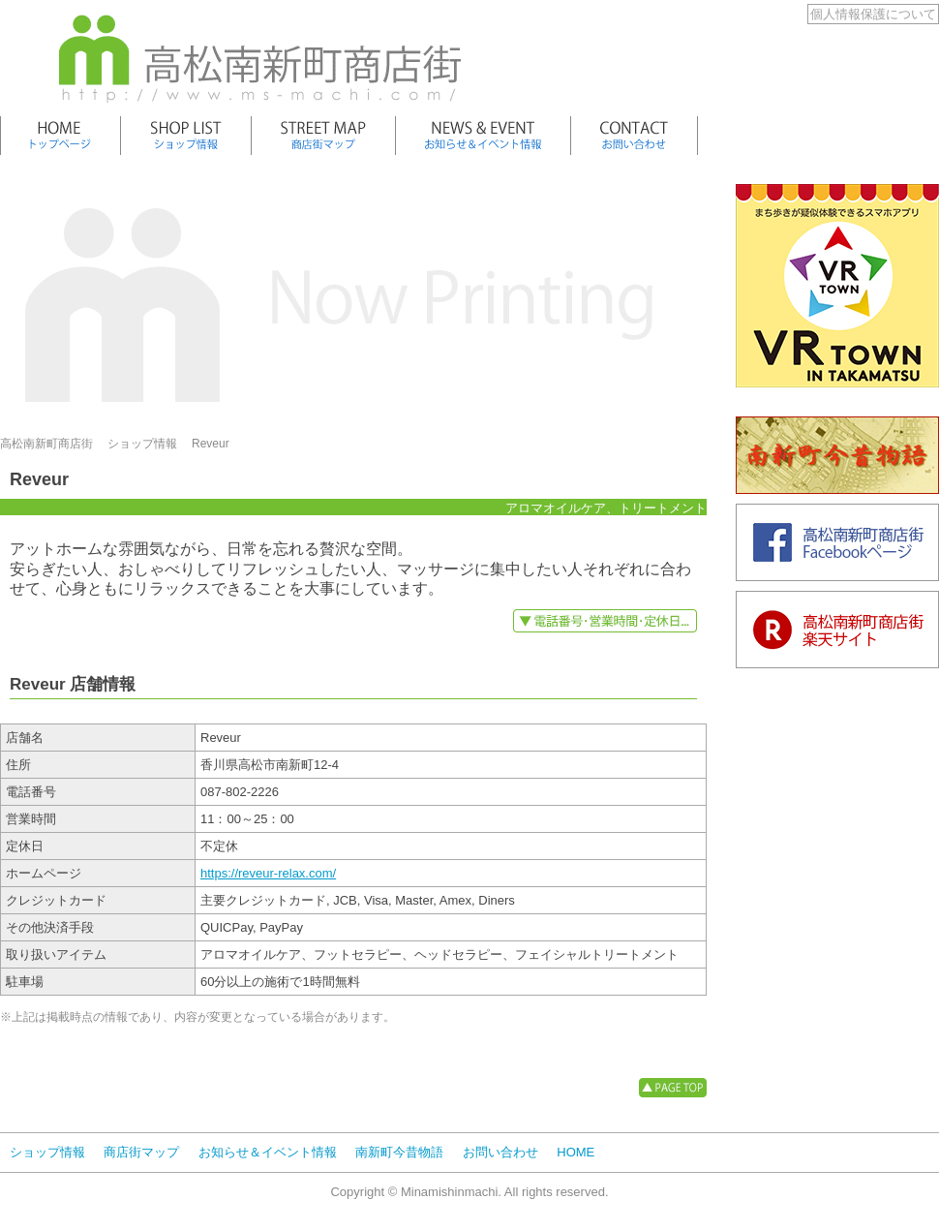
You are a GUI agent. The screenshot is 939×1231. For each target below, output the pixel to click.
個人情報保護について (873, 14)
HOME (575, 1152)
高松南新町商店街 (46, 443)
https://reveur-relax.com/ (268, 873)
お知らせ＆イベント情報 (267, 1152)
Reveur (210, 443)
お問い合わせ (500, 1152)
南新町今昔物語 (399, 1152)
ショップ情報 (142, 443)
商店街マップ (141, 1152)
